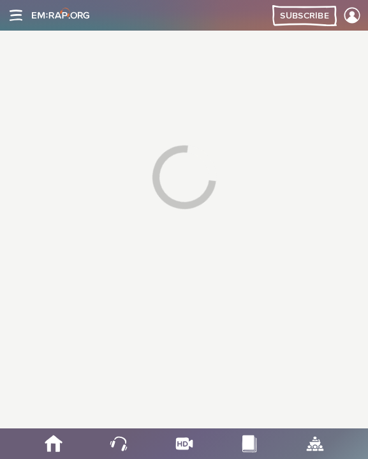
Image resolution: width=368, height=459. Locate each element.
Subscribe (304, 15)
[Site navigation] (16, 15)
